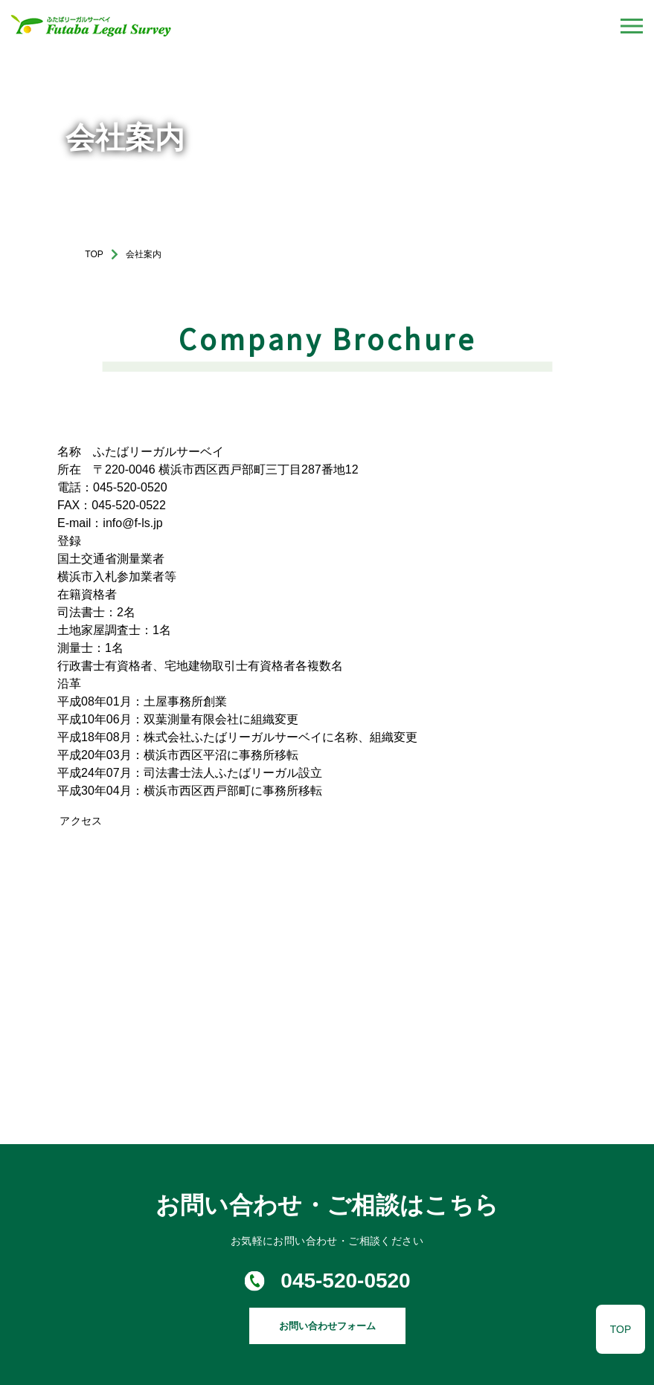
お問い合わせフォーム (327, 1325)
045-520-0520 (345, 1280)
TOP (94, 254)
